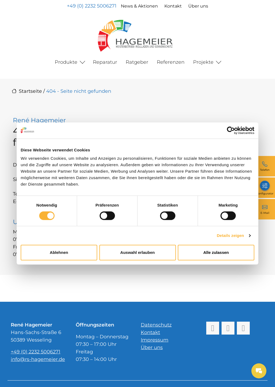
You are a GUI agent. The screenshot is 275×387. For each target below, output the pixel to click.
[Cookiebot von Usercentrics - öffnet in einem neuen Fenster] (230, 130)
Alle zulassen (216, 252)
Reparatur (105, 62)
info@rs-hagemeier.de (38, 359)
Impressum (154, 340)
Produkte (66, 62)
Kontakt (173, 6)
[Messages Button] (258, 370)
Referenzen (170, 62)
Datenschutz (156, 325)
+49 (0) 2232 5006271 (92, 6)
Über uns (198, 6)
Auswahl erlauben (137, 252)
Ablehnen (59, 252)
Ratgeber (137, 62)
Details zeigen (230, 235)
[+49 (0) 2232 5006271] (265, 166)
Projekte (203, 62)
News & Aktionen (139, 6)
